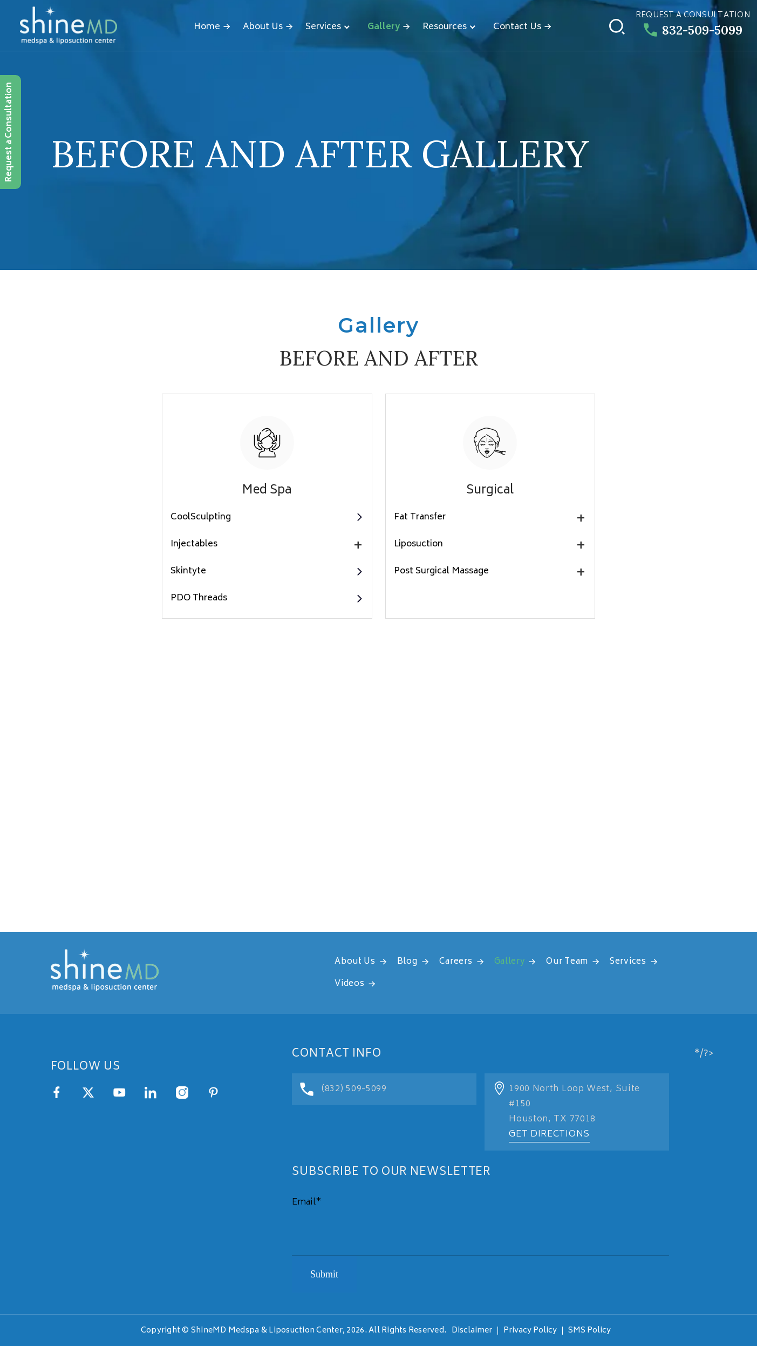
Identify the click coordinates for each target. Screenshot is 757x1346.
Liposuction (490, 544)
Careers (456, 962)
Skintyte (267, 571)
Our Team (567, 962)
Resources (444, 27)
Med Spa (266, 491)
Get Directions (549, 1134)
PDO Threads (267, 598)
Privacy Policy (530, 1330)
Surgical (490, 491)
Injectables (267, 544)
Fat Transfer (490, 517)
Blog (407, 962)
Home (207, 27)
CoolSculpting (267, 517)
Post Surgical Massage (490, 571)
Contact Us (517, 27)
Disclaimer (472, 1330)
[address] (378, 797)
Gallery (383, 27)
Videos (349, 984)
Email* (307, 1202)
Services (323, 27)
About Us (263, 27)
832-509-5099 (693, 30)
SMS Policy (589, 1330)
